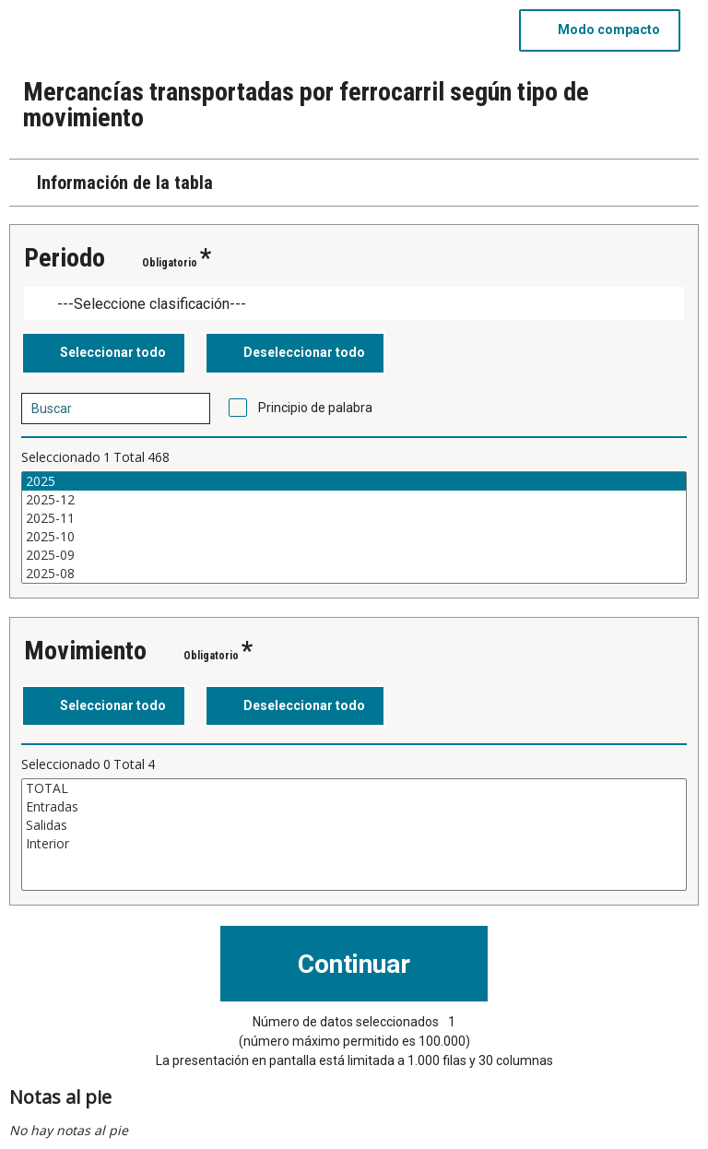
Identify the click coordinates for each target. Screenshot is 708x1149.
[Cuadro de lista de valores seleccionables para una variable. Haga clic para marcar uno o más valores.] (354, 527)
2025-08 (354, 573)
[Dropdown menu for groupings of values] (354, 304)
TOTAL (354, 788)
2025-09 (354, 555)
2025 (354, 481)
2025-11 (354, 518)
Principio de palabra (315, 407)
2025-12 (354, 500)
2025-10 (354, 536)
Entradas (354, 807)
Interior (354, 844)
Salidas (354, 825)
